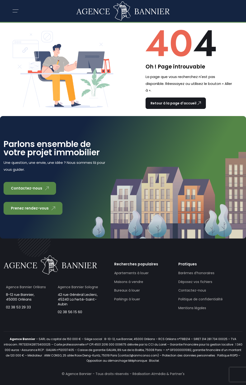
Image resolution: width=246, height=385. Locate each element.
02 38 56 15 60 (70, 311)
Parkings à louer (127, 299)
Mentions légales (192, 308)
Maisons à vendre (128, 281)
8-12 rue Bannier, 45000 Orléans (20, 297)
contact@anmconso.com (138, 355)
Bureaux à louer (127, 290)
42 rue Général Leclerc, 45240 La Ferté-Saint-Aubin (78, 299)
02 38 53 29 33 (18, 307)
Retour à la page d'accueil (176, 103)
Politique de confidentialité (200, 299)
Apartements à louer (131, 273)
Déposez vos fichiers (195, 281)
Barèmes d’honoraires (196, 273)
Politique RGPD (227, 355)
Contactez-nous (192, 290)
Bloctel (154, 361)
